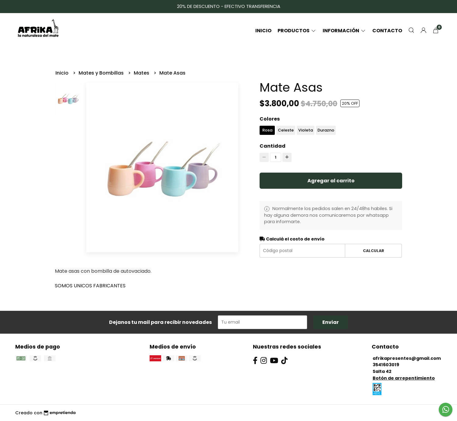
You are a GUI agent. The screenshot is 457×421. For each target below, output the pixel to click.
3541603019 (386, 365)
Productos (297, 30)
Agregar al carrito (331, 180)
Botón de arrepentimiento (404, 378)
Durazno (325, 130)
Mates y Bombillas (102, 72)
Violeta (305, 130)
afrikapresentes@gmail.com (407, 358)
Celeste (286, 130)
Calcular (373, 250)
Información (344, 30)
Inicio (263, 30)
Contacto (387, 30)
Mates (142, 72)
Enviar (330, 322)
